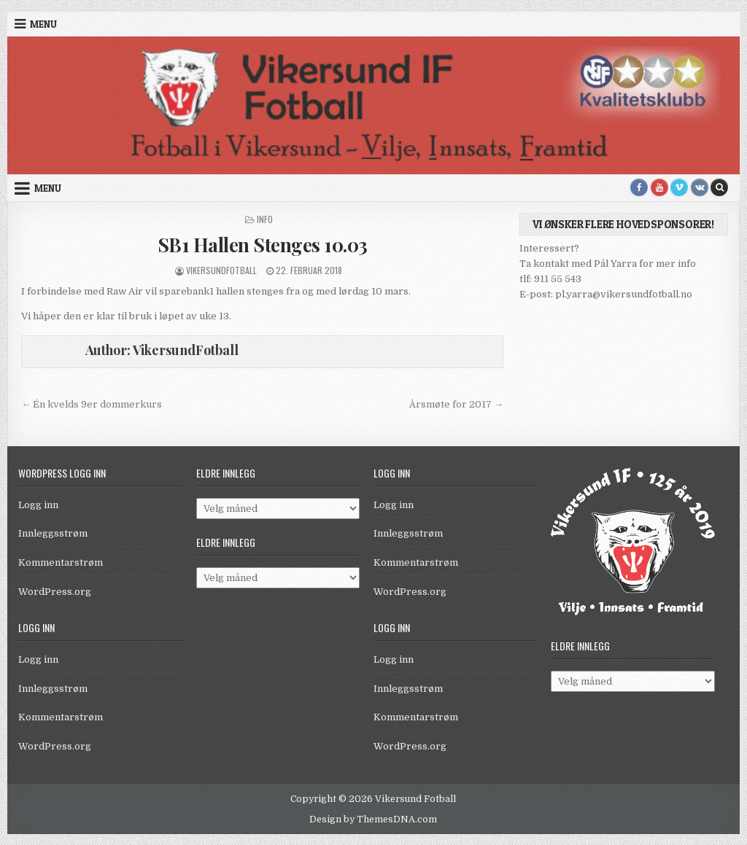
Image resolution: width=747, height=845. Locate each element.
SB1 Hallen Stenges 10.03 (263, 244)
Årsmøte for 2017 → (456, 404)
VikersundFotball (221, 270)
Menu (43, 24)
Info (265, 219)
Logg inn (38, 504)
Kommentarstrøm (60, 562)
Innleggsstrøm (53, 533)
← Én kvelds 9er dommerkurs (91, 404)
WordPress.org (54, 591)
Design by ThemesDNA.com (373, 819)
